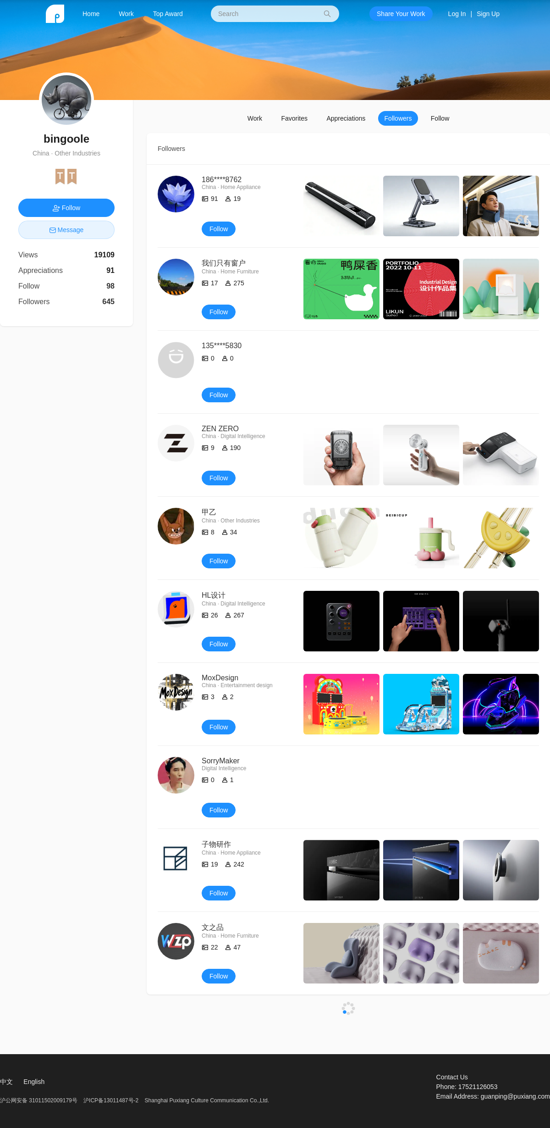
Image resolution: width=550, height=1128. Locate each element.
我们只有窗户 (224, 263)
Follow (440, 118)
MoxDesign (220, 678)
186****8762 (222, 179)
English (33, 1081)
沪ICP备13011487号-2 (110, 1100)
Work (126, 13)
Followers (398, 118)
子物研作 (216, 844)
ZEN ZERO (220, 429)
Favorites (294, 118)
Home (90, 13)
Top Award (168, 13)
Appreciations (345, 118)
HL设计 (214, 595)
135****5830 (222, 346)
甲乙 (209, 512)
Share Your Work (401, 13)
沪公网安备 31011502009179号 (39, 1100)
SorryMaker (221, 761)
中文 (6, 1081)
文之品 (213, 927)
